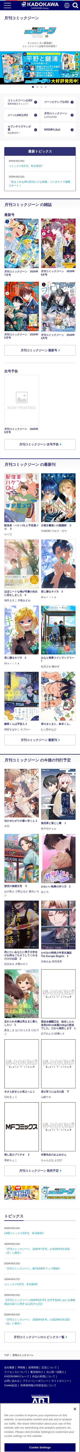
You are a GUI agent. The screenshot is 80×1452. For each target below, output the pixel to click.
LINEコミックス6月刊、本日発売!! (24, 1233)
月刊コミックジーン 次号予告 (39, 444)
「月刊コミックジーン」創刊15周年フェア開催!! (32, 1268)
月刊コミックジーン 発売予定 (39, 1170)
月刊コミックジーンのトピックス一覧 (39, 1337)
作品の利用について (43, 1376)
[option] (40, 67)
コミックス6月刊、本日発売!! (25, 166)
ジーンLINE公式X (18, 115)
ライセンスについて (15, 1371)
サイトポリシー (60, 1380)
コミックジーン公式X (20, 102)
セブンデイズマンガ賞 (20, 129)
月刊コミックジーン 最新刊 (39, 740)
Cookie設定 (10, 1385)
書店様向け (36, 1371)
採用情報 (33, 1367)
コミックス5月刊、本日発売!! (21, 1284)
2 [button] (38, 87)
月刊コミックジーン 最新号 (39, 350)
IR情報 (21, 1367)
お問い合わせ (12, 1380)
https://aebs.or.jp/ (14, 1433)
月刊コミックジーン (56, 115)
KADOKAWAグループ (16, 1376)
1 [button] (33, 87)
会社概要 (9, 1367)
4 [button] (46, 87)
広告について (49, 1367)
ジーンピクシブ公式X (56, 101)
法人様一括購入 (55, 1371)
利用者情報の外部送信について (38, 1385)
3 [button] (42, 87)
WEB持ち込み (52, 129)
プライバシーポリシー (35, 1380)
